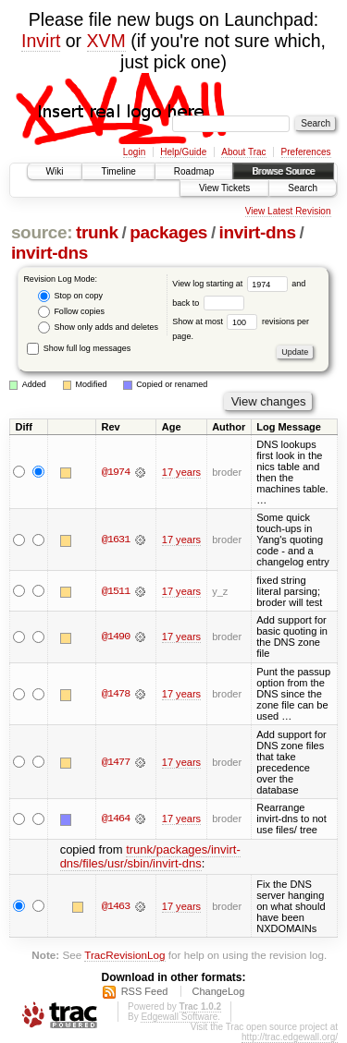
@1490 (116, 636)
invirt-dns (257, 232)
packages (168, 232)
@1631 (116, 539)
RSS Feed (144, 991)
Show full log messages (78, 348)
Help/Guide (183, 152)
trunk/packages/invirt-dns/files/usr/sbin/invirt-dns (150, 856)
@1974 (116, 472)
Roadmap (194, 171)
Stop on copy (70, 296)
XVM (106, 40)
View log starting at (231, 283)
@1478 (116, 693)
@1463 (116, 906)
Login (134, 152)
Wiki (55, 171)
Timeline (118, 171)
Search (302, 188)
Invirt (40, 40)
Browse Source (283, 171)
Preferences (306, 152)
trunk (97, 232)
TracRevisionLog (124, 955)
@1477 (116, 762)
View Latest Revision (288, 211)
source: (41, 232)
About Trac (243, 152)
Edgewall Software (179, 1017)
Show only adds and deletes (98, 327)
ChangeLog (218, 991)
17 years (181, 472)
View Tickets (224, 188)
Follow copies (71, 312)
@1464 (116, 818)
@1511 (116, 591)
